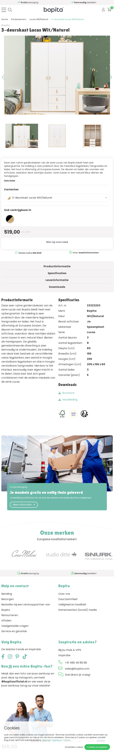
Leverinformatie (57, 280)
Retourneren (9, 615)
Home (4, 19)
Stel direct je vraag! (77, 675)
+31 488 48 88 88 (76, 663)
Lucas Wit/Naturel (39, 19)
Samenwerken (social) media (77, 610)
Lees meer (9, 180)
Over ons (64, 594)
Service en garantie (14, 631)
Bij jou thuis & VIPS (69, 650)
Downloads (57, 287)
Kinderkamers (18, 19)
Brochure (66, 393)
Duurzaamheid (67, 599)
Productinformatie (57, 266)
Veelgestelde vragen (15, 626)
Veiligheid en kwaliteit (72, 604)
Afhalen (6, 620)
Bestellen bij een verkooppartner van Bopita (25, 607)
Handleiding (67, 399)
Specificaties (57, 273)
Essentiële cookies (74, 747)
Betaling (6, 594)
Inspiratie (64, 655)
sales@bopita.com (77, 669)
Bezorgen (7, 599)
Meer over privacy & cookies (56, 740)
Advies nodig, (30, 252)
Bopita (5, 25)
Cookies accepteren (97, 747)
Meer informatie (24, 504)
